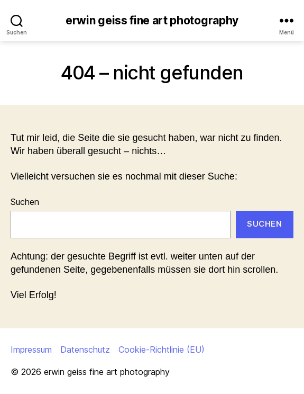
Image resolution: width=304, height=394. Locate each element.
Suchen (25, 201)
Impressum (31, 349)
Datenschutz (85, 349)
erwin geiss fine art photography (152, 20)
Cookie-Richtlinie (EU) (161, 349)
